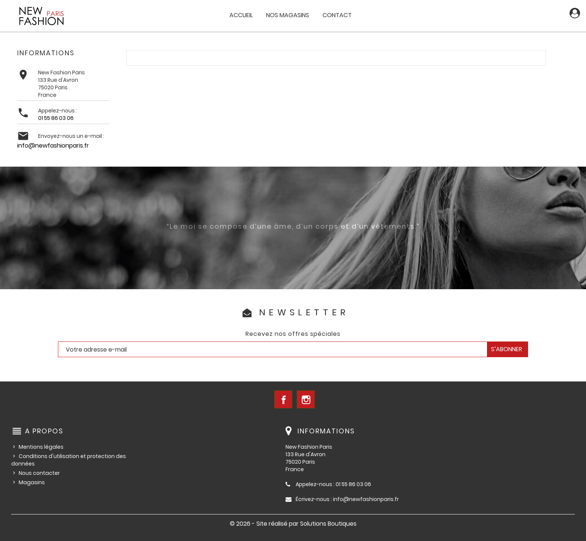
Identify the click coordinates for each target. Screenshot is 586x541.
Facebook (283, 399)
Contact (337, 15)
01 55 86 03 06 (56, 118)
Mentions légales (41, 447)
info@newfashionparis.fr (53, 145)
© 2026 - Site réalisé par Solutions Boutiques (293, 523)
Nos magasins (287, 15)
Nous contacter (39, 473)
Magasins (32, 482)
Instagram (305, 399)
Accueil (241, 15)
